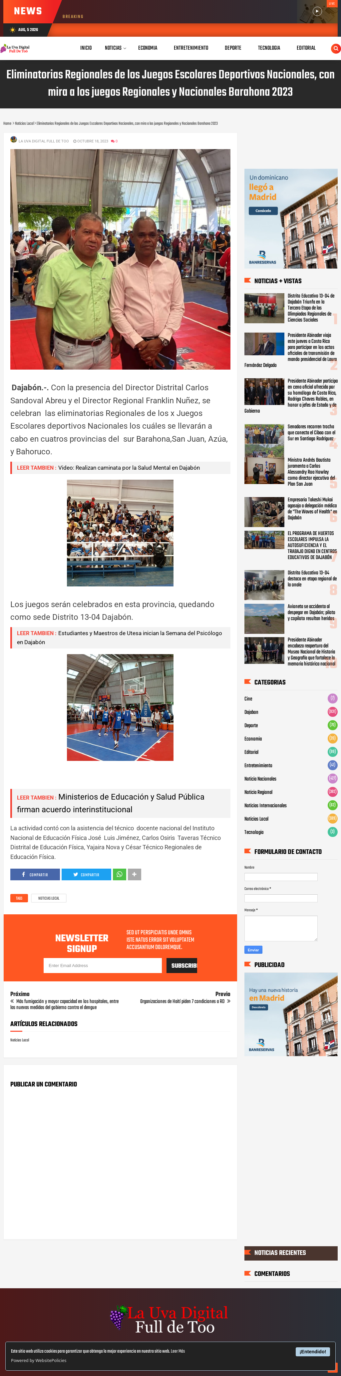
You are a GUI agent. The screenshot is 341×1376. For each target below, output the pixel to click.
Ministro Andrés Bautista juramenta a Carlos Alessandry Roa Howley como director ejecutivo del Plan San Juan (311, 472)
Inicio (86, 48)
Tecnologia (253, 832)
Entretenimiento (258, 766)
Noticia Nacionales (260, 779)
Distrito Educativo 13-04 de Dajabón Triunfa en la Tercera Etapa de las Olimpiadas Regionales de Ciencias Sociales (311, 308)
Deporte (251, 726)
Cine (248, 699)
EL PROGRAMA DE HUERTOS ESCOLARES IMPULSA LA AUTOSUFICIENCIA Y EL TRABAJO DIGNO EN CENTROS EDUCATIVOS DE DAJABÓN (312, 545)
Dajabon (251, 712)
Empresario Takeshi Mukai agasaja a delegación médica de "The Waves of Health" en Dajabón (312, 509)
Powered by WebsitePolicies (38, 1360)
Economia (253, 739)
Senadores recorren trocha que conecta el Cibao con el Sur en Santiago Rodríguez (311, 433)
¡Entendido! (313, 1351)
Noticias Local (48, 898)
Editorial (251, 752)
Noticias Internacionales (265, 806)
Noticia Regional (258, 792)
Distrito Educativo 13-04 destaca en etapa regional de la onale (312, 579)
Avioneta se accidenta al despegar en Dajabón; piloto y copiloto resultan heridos (311, 612)
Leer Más (178, 1351)
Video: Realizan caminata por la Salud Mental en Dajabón (129, 467)
